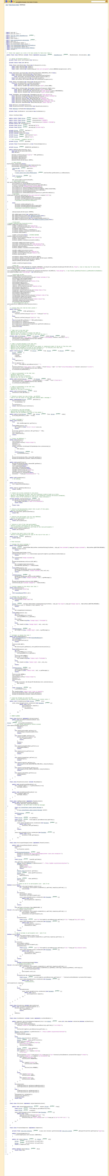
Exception (19, 176)
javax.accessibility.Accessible (19, 40)
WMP (89, 55)
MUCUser (19, 863)
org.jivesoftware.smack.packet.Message (29, 807)
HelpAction (29, 268)
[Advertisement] (30, 17)
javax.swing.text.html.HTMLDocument (26, 172)
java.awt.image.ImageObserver (19, 35)
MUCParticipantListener (42, 219)
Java (7, 4)
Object (49, 1021)
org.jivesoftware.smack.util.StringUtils (23, 45)
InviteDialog (19, 593)
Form (21, 764)
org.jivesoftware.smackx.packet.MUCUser (22, 48)
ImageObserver (58, 55)
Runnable (41, 703)
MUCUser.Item (21, 871)
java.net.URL (16, 168)
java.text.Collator (26, 1131)
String (23, 118)
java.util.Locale (67, 1131)
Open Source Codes (14, 4)
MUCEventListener (36, 215)
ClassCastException (24, 852)
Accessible (43, 55)
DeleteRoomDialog (21, 637)
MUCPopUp (15, 108)
